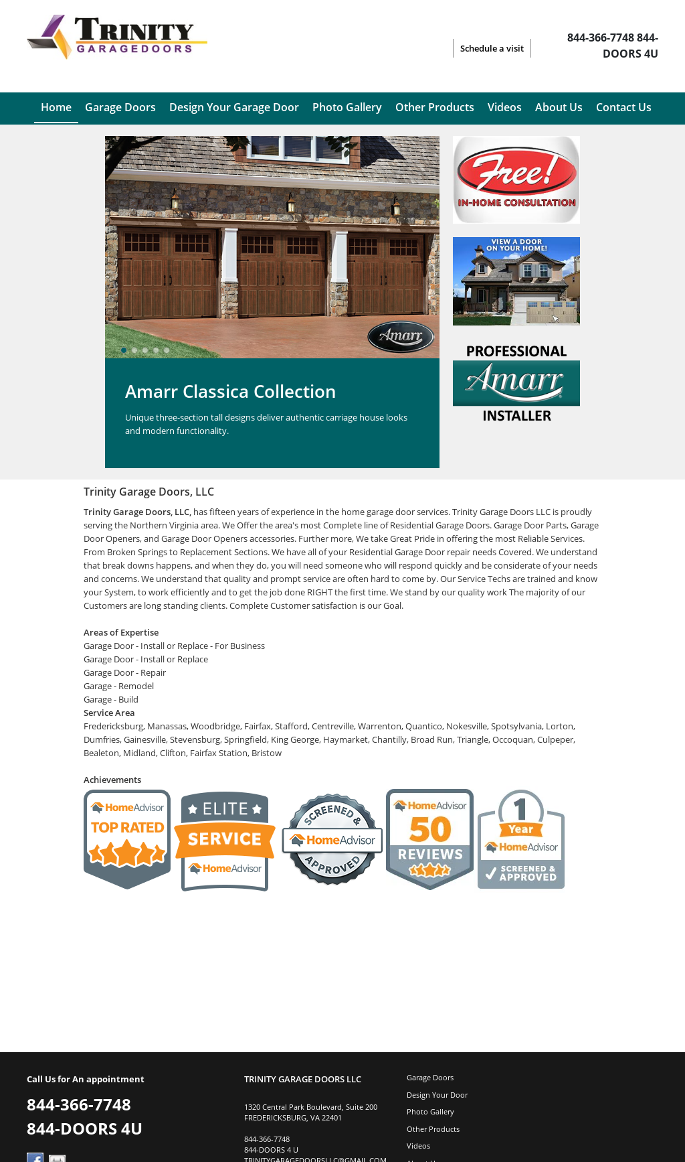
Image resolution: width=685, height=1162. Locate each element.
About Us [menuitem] (559, 107)
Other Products (433, 1129)
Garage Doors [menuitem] (120, 107)
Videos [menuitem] (505, 107)
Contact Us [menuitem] (624, 107)
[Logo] (117, 48)
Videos (418, 1146)
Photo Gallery (430, 1111)
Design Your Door (437, 1095)
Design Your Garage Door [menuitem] (234, 107)
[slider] (145, 350)
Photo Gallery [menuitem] (347, 107)
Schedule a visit (492, 48)
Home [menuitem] (56, 107)
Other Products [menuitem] (434, 107)
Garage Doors (430, 1077)
